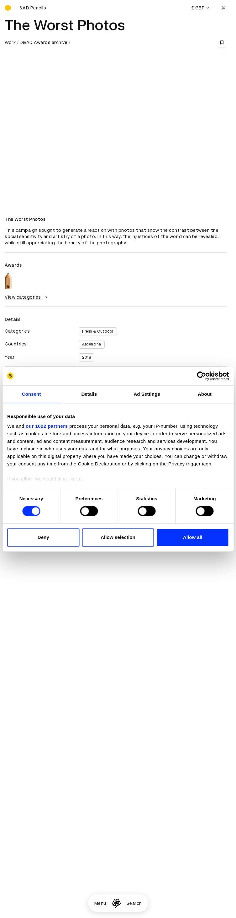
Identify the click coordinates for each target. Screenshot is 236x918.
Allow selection (118, 537)
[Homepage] (116, 903)
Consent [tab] (31, 394)
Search (134, 903)
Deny (43, 537)
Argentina (91, 344)
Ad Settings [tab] (147, 394)
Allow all (192, 537)
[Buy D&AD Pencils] (36, 8)
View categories (27, 297)
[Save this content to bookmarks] (222, 42)
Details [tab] (89, 394)
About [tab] (205, 394)
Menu (100, 903)
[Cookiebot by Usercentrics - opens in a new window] (201, 376)
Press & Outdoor (97, 331)
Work (10, 42)
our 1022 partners (47, 426)
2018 (86, 357)
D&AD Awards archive (44, 42)
